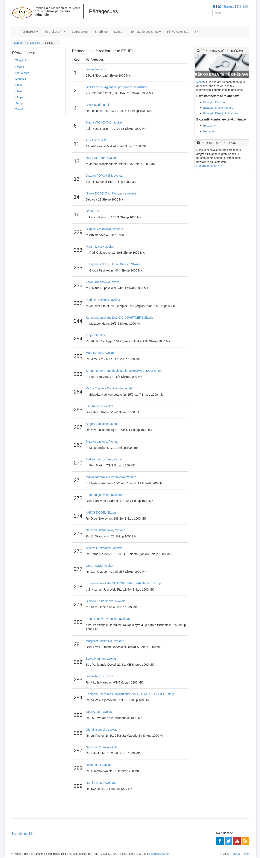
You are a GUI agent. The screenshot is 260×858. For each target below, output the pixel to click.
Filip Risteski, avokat (99, 406)
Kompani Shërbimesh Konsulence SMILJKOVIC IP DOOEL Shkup (130, 694)
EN (239, 6)
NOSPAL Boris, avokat (101, 158)
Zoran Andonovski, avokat (103, 282)
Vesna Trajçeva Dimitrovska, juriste (109, 388)
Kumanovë (22, 72)
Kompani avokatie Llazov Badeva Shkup (113, 264)
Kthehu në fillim (23, 833)
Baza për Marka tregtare (218, 107)
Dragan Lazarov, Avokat (102, 441)
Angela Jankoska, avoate (102, 424)
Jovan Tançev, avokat (100, 676)
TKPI (198, 31)
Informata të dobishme (145, 31)
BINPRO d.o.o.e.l (97, 104)
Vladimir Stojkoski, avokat (103, 299)
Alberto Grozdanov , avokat (104, 548)
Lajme (118, 31)
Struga (19, 103)
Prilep (19, 84)
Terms (245, 853)
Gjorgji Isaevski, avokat (101, 729)
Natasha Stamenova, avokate (105, 530)
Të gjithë (20, 60)
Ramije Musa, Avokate (101, 782)
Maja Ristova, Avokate (101, 353)
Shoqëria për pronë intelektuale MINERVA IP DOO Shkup (124, 370)
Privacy (236, 853)
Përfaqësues (32, 42)
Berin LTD (92, 211)
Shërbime (101, 31)
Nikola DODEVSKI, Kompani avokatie (111, 193)
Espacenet (209, 125)
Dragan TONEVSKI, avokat (104, 122)
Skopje (19, 97)
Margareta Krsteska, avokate (105, 641)
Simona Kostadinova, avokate (106, 601)
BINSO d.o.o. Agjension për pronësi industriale (117, 87)
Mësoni (200, 81)
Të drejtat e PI (54, 31)
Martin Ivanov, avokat (100, 246)
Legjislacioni (80, 31)
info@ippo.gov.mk (159, 853)
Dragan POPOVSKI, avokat (104, 175)
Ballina (18, 42)
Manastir (20, 78)
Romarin (208, 131)
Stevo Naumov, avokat (101, 658)
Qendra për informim (209, 165)
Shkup (19, 91)
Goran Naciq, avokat (99, 565)
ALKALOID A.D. (96, 140)
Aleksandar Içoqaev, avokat (104, 459)
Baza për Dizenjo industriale (220, 113)
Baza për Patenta (214, 102)
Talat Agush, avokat (99, 711)
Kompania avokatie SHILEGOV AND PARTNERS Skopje (124, 583)
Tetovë (19, 109)
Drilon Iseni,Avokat (98, 765)
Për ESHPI (29, 31)
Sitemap (228, 6)
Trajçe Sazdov (95, 335)
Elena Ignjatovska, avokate (104, 495)
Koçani (19, 66)
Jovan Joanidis (96, 69)
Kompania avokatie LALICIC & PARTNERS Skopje (120, 317)
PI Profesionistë (177, 31)
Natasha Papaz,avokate (102, 747)
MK (245, 6)
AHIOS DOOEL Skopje (101, 512)
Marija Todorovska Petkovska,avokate (111, 477)
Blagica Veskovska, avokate (104, 229)
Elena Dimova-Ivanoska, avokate (108, 618)
